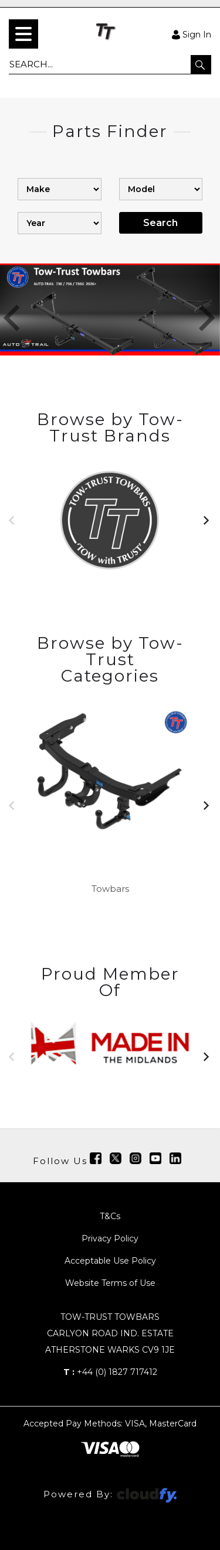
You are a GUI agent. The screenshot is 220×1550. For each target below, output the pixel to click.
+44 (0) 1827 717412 (110, 1372)
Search (160, 222)
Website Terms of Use (110, 1283)
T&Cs (110, 1216)
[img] (95, 1158)
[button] (201, 64)
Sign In (191, 34)
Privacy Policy (110, 1238)
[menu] (23, 34)
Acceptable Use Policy (110, 1260)
